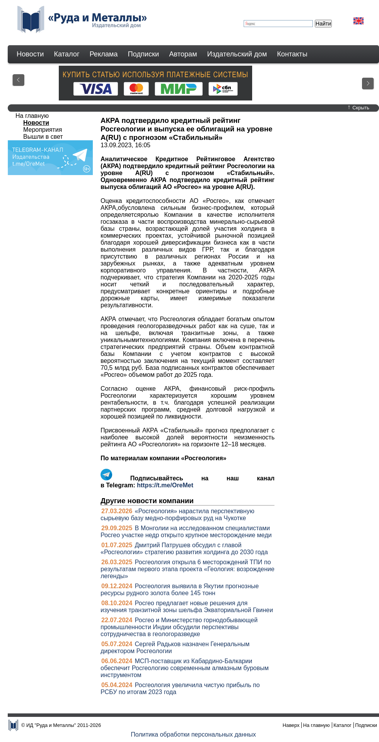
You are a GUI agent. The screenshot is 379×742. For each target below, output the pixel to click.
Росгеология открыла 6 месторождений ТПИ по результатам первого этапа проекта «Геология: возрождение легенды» (188, 569)
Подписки (143, 54)
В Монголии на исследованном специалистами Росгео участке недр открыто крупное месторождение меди (186, 531)
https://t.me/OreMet (165, 485)
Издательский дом (237, 54)
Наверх (291, 725)
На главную (32, 115)
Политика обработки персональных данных (193, 734)
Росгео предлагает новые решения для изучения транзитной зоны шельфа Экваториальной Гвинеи (187, 606)
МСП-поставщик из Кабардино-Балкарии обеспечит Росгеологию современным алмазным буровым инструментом (185, 668)
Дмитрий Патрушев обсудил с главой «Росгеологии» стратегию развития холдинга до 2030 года (184, 548)
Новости (30, 54)
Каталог (66, 54)
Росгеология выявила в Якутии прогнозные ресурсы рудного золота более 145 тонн (180, 589)
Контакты (292, 54)
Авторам (183, 54)
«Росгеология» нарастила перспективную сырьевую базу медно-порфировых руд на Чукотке (177, 514)
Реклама (104, 54)
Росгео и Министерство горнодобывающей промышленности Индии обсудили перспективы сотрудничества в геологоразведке (179, 627)
